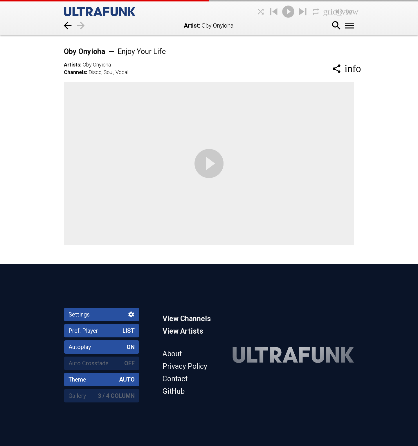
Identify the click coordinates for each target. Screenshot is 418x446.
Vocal (122, 72)
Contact (175, 379)
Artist (191, 25)
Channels (75, 72)
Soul (108, 72)
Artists (72, 65)
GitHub (174, 391)
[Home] (113, 11)
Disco (95, 72)
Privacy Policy (185, 366)
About (172, 354)
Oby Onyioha (115, 51)
